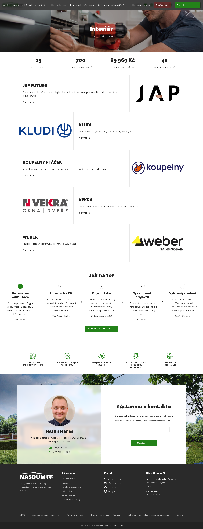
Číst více (27, 102)
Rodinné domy (68, 479)
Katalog (65, 483)
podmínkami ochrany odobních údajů (156, 421)
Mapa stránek (118, 525)
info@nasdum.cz (61, 447)
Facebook (110, 487)
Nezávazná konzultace (99, 329)
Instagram (110, 491)
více (25, 314)
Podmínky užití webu (75, 515)
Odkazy (180, 515)
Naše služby (67, 491)
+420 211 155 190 (61, 452)
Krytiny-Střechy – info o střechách (105, 515)
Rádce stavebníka (69, 495)
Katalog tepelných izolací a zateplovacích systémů (148, 515)
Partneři (101, 36)
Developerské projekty (71, 487)
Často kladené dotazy (71, 500)
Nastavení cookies (141, 4)
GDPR (22, 515)
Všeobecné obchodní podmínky (46, 515)
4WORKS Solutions (105, 525)
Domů (92, 36)
